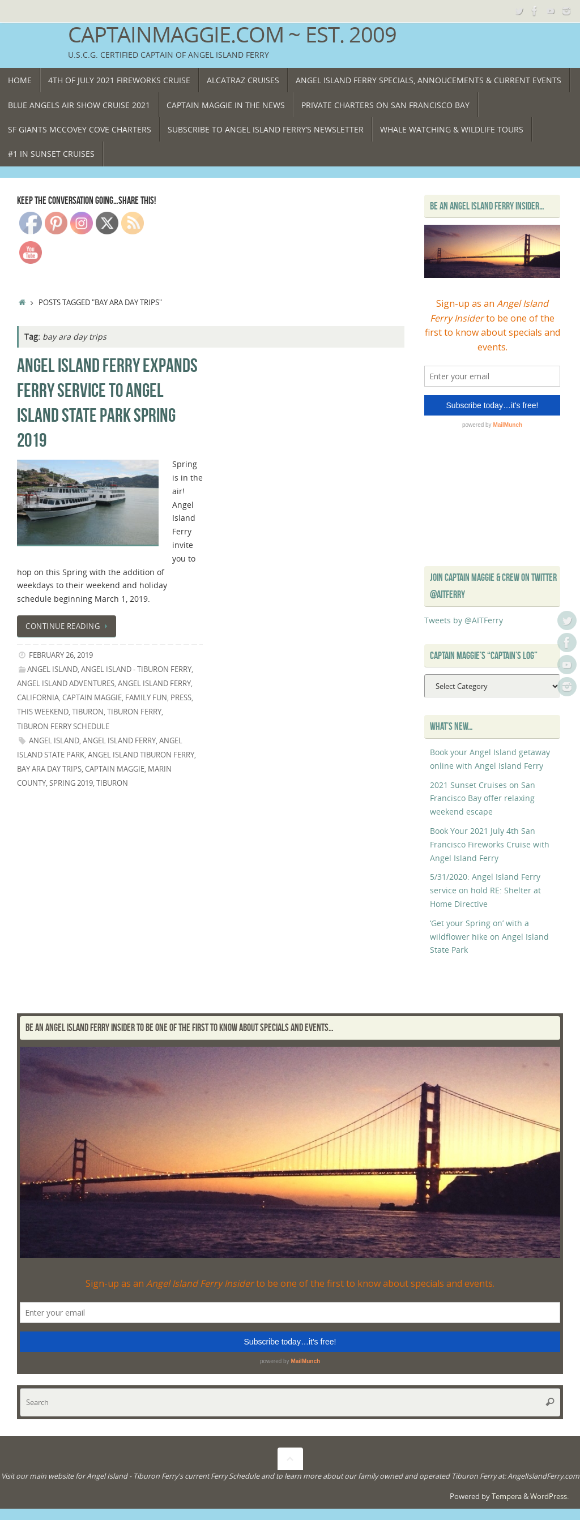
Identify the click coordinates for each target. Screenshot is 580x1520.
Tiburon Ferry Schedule (63, 726)
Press (180, 698)
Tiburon (88, 712)
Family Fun (146, 698)
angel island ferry (154, 683)
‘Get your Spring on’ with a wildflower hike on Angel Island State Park (489, 937)
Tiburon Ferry (134, 712)
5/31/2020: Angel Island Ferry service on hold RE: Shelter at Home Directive (485, 890)
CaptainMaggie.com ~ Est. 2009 (232, 34)
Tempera (507, 1496)
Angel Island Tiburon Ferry (141, 755)
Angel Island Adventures (65, 683)
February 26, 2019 (61, 655)
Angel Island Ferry (119, 741)
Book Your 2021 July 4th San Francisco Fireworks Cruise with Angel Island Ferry (489, 844)
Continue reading (68, 626)
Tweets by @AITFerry (463, 620)
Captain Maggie (92, 698)
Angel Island (52, 669)
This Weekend (43, 712)
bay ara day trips (49, 769)
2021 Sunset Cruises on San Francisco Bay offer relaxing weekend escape (482, 798)
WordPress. (549, 1496)
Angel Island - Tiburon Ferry (136, 669)
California (38, 698)
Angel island (54, 741)
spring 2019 (71, 783)
